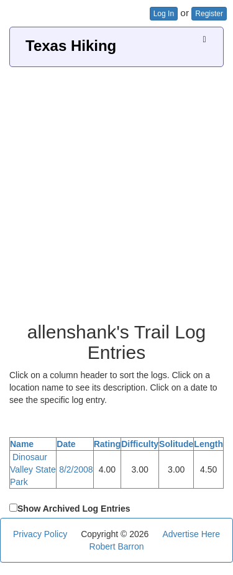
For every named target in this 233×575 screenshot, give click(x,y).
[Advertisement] (116, 189)
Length (208, 444)
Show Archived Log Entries (73, 509)
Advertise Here (191, 534)
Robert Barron (116, 546)
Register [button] (209, 13)
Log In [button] (163, 13)
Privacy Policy (40, 534)
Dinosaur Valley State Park (33, 469)
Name (22, 444)
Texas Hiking (70, 45)
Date (66, 444)
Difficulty (139, 444)
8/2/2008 (76, 469)
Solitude (176, 444)
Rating (107, 444)
